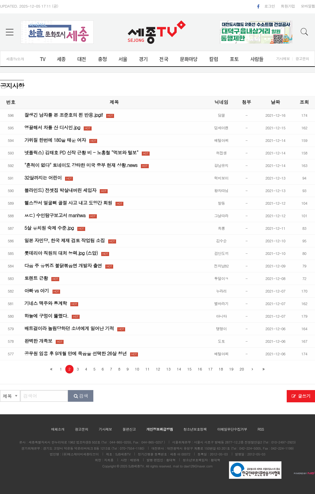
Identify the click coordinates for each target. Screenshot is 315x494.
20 (242, 369)
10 (137, 369)
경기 (143, 58)
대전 (81, 58)
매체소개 (57, 429)
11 (147, 369)
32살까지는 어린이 (43, 177)
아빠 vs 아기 (36, 290)
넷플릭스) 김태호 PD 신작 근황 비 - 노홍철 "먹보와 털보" (81, 152)
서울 (122, 58)
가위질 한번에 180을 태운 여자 (55, 140)
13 (168, 369)
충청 (102, 58)
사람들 (256, 58)
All (147, 466)
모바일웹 (308, 6)
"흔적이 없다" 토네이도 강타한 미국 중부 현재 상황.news (80, 165)
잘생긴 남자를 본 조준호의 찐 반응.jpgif (63, 115)
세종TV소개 (15, 59)
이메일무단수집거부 (232, 429)
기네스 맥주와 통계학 (45, 303)
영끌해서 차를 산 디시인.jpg (52, 127)
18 (221, 369)
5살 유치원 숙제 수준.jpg (49, 228)
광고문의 (302, 58)
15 (189, 369)
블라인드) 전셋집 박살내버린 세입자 (60, 190)
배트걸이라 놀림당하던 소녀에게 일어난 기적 (69, 328)
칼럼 (213, 58)
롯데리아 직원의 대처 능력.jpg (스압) (61, 253)
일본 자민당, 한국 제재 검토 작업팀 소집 (64, 240)
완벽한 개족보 (38, 341)
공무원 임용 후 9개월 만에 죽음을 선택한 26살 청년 (75, 353)
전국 (163, 58)
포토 (234, 58)
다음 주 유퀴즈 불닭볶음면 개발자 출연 (63, 265)
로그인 (269, 6)
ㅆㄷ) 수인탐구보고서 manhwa (54, 215)
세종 (61, 58)
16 (200, 369)
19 (231, 369)
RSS (261, 429)
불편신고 (129, 429)
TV (42, 58)
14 (179, 369)
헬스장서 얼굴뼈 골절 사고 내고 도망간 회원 (68, 202)
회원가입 (288, 6)
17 (210, 369)
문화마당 (189, 58)
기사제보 (283, 58)
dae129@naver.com (198, 466)
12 (158, 369)
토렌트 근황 (36, 278)
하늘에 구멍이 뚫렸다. (46, 315)
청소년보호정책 (195, 429)
